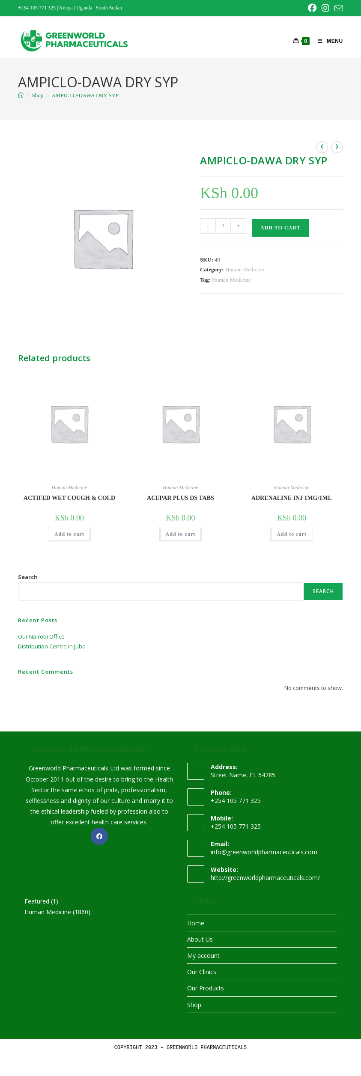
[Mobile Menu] (327, 41)
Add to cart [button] (69, 534)
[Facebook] (99, 836)
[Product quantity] (223, 226)
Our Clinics (201, 972)
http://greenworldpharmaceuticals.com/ (265, 878)
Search (28, 577)
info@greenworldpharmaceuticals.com (264, 852)
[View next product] (337, 147)
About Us (200, 939)
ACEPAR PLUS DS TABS (180, 498)
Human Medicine (244, 269)
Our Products (205, 988)
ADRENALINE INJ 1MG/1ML (291, 498)
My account (203, 955)
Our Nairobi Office (41, 636)
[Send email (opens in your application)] (337, 8)
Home (195, 923)
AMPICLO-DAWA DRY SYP (85, 95)
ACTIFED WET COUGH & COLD (69, 498)
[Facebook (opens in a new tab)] (312, 8)
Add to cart (280, 228)
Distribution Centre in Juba (52, 646)
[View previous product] (322, 147)
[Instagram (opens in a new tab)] (325, 8)
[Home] (21, 95)
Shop (194, 1005)
